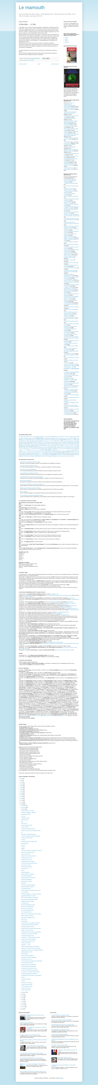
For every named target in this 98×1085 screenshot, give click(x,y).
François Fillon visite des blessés (28, 828)
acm (65, 445)
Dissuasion (36, 441)
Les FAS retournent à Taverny (70, 241)
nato (39, 453)
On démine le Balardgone (26, 879)
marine (68, 451)
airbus (78, 445)
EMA (62, 441)
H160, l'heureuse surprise (69, 353)
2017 (21, 791)
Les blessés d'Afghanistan (26, 875)
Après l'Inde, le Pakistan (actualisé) (28, 834)
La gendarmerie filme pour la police (28, 895)
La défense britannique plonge (27, 901)
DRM (25, 441)
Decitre (66, 39)
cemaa (23, 448)
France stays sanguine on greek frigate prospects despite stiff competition (70, 122)
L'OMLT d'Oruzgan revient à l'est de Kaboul (30, 946)
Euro (73, 441)
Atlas (60, 438)
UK (50, 445)
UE (48, 445)
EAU (58, 441)
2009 (21, 1009)
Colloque (54, 439)
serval (39, 456)
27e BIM (41, 436)
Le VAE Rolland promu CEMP (70, 345)
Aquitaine (57, 438)
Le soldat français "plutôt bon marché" (29, 968)
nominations (46, 453)
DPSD (22, 441)
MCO (23, 443)
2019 (21, 787)
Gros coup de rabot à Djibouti (27, 955)
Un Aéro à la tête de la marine (70, 306)
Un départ (23, 839)
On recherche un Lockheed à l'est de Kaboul (30, 971)
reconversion (46, 454)
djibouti (69, 448)
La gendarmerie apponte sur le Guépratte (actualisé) (32, 950)
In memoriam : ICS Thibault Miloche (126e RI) (30, 937)
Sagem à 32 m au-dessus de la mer (28, 855)
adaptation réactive (69, 445)
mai (22, 999)
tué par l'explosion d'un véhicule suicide (54, 642)
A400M (77, 436)
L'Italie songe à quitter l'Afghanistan (28, 966)
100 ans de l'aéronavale (24, 436)
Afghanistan (25, 60)
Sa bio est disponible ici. (57, 613)
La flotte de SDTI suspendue (70, 309)
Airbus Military (47, 438)
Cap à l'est (23, 816)
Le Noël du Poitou (68, 252)
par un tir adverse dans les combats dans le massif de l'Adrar (58, 595)
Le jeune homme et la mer (26, 859)
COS (33, 439)
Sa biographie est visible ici (28, 596)
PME (48, 443)
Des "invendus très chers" (26, 912)
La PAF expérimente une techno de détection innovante (31, 495)
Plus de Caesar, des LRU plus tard (28, 877)
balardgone (59, 447)
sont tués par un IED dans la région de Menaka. (64, 649)
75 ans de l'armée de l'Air (70, 436)
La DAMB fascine (24, 903)
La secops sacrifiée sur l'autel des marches (29, 465)
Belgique (75, 438)
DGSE (78, 439)
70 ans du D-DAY (61, 436)
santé (36, 456)
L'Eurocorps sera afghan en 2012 (28, 917)
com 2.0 (30, 448)
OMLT (37, 443)
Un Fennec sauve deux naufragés (28, 885)
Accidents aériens (31, 438)
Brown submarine (24, 843)
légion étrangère (61, 451)
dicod (66, 448)
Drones (41, 441)
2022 (21, 782)
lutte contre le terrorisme (51, 451)
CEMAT (30, 439)
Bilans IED (23, 883)
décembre (23, 805)
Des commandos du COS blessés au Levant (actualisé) (31, 1058)
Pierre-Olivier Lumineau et (35, 715)
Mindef (28, 443)
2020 (21, 785)
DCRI (72, 439)
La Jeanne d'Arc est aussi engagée (71, 394)
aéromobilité (47, 447)
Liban (75, 442)
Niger (35, 443)
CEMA (27, 439)
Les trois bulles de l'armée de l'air (28, 941)
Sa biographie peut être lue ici (70, 603)
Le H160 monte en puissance (70, 185)
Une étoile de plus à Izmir (26, 959)
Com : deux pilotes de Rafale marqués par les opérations (31, 1053)
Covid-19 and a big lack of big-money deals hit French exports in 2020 (71, 126)
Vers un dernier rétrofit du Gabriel (71, 244)
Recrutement (76, 443)
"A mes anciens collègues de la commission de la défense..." (32, 484)
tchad (48, 456)
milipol (75, 451)
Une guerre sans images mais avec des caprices (30, 462)
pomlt (30, 454)
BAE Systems (64, 438)
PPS (50, 443)
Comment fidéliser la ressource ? (28, 874)
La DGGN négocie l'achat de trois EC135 (29, 924)
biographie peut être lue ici (66, 607)
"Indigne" (23, 848)
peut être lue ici (71, 598)
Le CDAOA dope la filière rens (70, 321)
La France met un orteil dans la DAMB (29, 933)
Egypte (67, 441)
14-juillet (37, 436)
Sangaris (32, 445)
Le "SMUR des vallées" (26, 979)
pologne (27, 454)
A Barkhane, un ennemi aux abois (71, 389)
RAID (60, 443)
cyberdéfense (62, 448)
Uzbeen (55, 445)
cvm (58, 448)
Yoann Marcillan (24, 715)
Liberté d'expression (25, 872)
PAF (46, 443)
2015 (21, 794)
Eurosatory (21, 442)
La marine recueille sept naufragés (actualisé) (30, 836)
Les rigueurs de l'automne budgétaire (28, 957)
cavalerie (20, 448)
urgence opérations (53, 456)
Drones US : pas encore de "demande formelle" (31, 830)
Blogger (61, 1078)
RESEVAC (65, 443)
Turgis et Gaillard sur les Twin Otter (71, 282)
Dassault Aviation (30, 441)
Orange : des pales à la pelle (27, 930)
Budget (20, 439)
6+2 (22, 832)
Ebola (65, 441)
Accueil (38, 64)
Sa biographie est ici (54, 594)
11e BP (30, 436)
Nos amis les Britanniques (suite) (28, 904)
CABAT (24, 439)
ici (74, 663)
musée (31, 453)
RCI (62, 443)
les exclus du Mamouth (34, 451)
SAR (24, 445)
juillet (22, 995)
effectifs (29, 60)
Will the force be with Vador (69, 118)
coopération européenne (52, 448)
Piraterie (56, 443)
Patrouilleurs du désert (69, 260)
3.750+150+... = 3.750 (25, 944)
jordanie (24, 451)
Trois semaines (24, 921)
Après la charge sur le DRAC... (27, 915)
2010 (21, 803)
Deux (22, 821)
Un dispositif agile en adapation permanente (29, 473)
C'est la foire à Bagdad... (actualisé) (28, 812)
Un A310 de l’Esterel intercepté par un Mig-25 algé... (32, 961)
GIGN (39, 442)
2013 (21, 798)
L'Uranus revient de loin (26, 989)
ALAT (22, 438)
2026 (21, 778)
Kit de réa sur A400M (68, 390)
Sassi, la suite (24, 919)
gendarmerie (55, 450)
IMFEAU (32, 60)
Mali (25, 443)
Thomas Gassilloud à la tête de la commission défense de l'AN (33, 1071)
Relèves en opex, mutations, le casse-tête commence (70, 379)
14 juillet (34, 436)
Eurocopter (77, 441)
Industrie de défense (67, 442)
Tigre (46, 445)
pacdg (53, 453)
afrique (75, 445)
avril (22, 1001)
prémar (40, 454)
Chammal (42, 439)
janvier (22, 1006)
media (72, 451)
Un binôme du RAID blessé (26, 866)
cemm (27, 448)
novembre (23, 807)
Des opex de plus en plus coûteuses (28, 964)
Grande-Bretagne (47, 442)
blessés (77, 447)
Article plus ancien (55, 64)
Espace (70, 441)
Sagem (28, 445)
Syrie (40, 445)
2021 (21, 784)
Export (25, 442)
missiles (20, 453)
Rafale (72, 443)
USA (52, 445)
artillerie (40, 447)
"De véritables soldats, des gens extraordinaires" (31, 932)
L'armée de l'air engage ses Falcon (71, 402)
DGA (75, 439)
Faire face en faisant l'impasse (27, 906)
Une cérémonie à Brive (26, 888)
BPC (68, 438)
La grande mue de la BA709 (70, 183)
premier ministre (35, 454)
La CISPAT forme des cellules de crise (29, 863)
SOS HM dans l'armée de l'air (70, 354)
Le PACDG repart (24, 819)
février (22, 1004)
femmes (29, 450)
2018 (21, 789)
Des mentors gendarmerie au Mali (71, 351)
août (22, 994)
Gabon (42, 442)
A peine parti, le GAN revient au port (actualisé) (31, 948)
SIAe (26, 445)
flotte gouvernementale (35, 450)
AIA (19, 438)
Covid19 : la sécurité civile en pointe (71, 397)
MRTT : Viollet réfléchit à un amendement (29, 897)
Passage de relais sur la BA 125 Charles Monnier (30, 1035)
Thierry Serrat (65, 715)
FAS (34, 442)
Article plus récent (23, 64)
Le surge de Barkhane (68, 414)
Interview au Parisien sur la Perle (71, 360)
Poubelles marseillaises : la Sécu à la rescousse (31, 894)
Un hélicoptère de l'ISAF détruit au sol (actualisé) (31, 975)
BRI (69, 438)
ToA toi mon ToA (24, 868)
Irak (72, 442)
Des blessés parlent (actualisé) (27, 886)
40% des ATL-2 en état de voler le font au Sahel (31, 913)
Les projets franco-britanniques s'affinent (29, 899)
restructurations (70, 454)
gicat (59, 450)
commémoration (43, 448)
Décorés (23, 977)
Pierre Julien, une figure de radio (64, 1057)
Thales (43, 445)
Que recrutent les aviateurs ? (26, 480)
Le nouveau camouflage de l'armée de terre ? (35, 1064)
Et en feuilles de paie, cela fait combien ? (59, 1045)
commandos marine (36, 448)
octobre (23, 809)
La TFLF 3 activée (25, 827)
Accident (25, 438)
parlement (64, 453)
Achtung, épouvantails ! (26, 814)
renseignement (53, 454)
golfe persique (63, 450)
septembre (23, 992)
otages (50, 453)
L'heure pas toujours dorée (26, 984)
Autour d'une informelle (26, 988)
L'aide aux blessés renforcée (27, 962)
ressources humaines (61, 454)
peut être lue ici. (70, 601)
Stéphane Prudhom (47, 715)
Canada (38, 439)
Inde (61, 442)
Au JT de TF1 (67, 362)
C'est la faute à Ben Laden (26, 825)
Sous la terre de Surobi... (26, 865)
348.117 (22, 870)
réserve (25, 456)
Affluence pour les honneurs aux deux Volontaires (30, 488)
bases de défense (65, 447)
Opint (43, 443)
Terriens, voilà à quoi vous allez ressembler (35, 1045)
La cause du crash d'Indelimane (70, 267)
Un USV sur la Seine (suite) (27, 837)
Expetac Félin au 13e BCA (26, 881)
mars (22, 1003)
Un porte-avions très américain (70, 262)
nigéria (41, 453)
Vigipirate (62, 445)
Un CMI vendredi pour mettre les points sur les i (31, 890)
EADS (55, 441)
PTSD (53, 443)
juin (22, 997)
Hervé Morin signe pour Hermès (27, 852)
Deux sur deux (24, 823)
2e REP (45, 436)
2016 (21, 793)
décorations (76, 448)
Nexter (32, 443)
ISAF (59, 442)
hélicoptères (75, 450)
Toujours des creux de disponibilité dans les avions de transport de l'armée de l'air (71, 298)
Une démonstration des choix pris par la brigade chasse (31, 476)
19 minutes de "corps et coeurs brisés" (29, 841)
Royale (20, 445)
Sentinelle (37, 445)
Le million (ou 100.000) (26, 942)
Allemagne (52, 438)
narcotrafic (36, 453)
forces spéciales (45, 450)
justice (28, 451)
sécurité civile (43, 456)
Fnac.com (67, 42)
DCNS (70, 439)
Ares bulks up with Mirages (69, 144)
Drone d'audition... (25, 953)
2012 (21, 800)
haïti (71, 450)
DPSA (20, 441)
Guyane (52, 442)
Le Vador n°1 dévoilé (68, 287)
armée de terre (33, 447)
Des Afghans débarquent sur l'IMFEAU (29, 973)
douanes (72, 448)
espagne (20, 450)
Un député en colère (25, 817)
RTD (69, 443)
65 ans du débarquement (52, 436)
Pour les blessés (24, 892)
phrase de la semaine (71, 453)
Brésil (78, 438)
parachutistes (58, 453)
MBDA (20, 443)
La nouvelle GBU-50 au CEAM (70, 304)
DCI (67, 439)
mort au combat (26, 453)
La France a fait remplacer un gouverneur (29, 970)
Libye (78, 442)
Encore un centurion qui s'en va (26, 1022)
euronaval (24, 450)
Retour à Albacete (23, 491)
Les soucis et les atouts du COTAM (71, 357)
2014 (21, 796)
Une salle (23, 845)
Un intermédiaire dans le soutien (27, 861)
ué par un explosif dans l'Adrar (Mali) (52, 601)
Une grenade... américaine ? (27, 982)
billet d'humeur (72, 447)
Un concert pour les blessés (27, 908)
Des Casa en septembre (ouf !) (27, 910)
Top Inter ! (23, 980)
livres (40, 451)
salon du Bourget (30, 456)
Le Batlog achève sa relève (26, 951)
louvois (43, 451)
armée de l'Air (23, 447)
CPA (36, 439)
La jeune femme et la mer (26, 857)
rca (42, 454)
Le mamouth (32, 7)
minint (78, 451)
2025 (21, 780)
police (23, 454)
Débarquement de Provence (48, 441)
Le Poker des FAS (68, 302)
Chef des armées (48, 439)
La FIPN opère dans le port (26, 986)
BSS (72, 438)
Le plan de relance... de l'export (27, 810)
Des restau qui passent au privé (27, 926)
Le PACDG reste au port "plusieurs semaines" (30, 923)
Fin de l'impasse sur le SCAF (70, 196)
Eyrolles (66, 40)
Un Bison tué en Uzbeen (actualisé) (28, 939)
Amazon (66, 37)
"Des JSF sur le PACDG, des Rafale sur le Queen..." (32, 850)
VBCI (59, 445)
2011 (21, 802)
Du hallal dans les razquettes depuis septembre (31, 928)
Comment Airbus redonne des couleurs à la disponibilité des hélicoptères (70, 181)
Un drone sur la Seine (25, 854)
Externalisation (30, 442)
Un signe (23, 846)
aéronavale (53, 447)
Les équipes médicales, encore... (28, 935)
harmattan (68, 450)
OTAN (40, 443)
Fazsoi (37, 442)
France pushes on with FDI (69, 147)
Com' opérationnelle (61, 439)
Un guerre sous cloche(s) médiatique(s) (28, 469)
